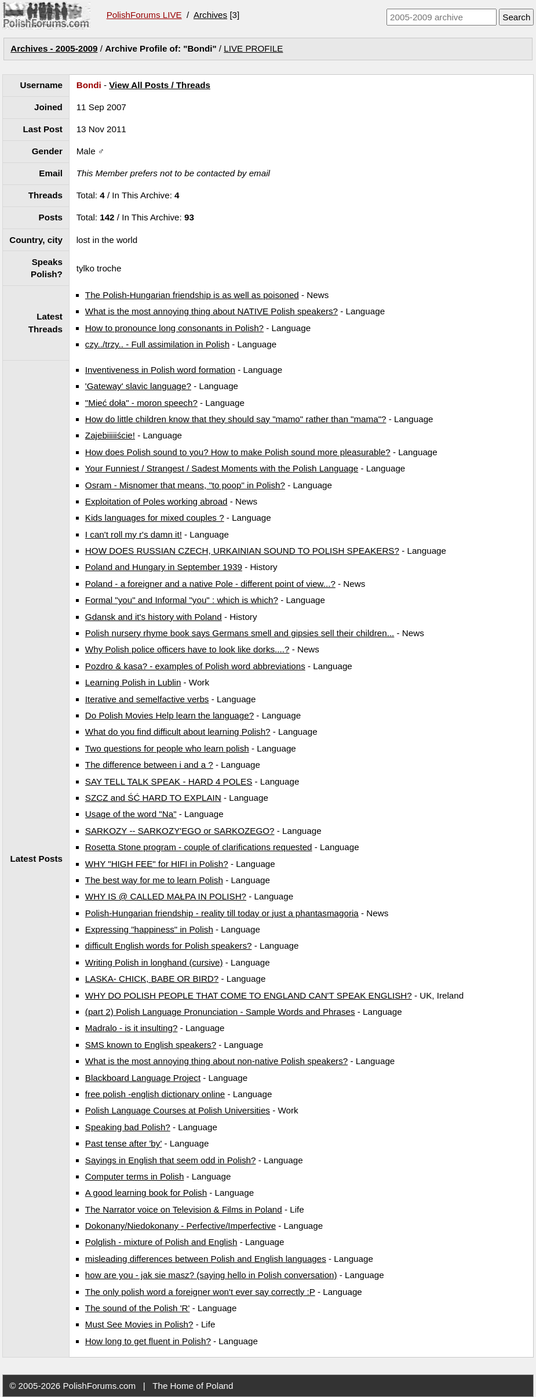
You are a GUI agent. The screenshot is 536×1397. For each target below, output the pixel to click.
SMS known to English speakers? (150, 1045)
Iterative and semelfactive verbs (147, 699)
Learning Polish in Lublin (133, 682)
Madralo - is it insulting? (131, 1028)
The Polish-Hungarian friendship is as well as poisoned (192, 295)
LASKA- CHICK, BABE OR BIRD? (151, 979)
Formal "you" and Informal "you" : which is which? (181, 600)
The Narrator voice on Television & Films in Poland (183, 1209)
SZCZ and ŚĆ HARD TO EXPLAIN (153, 798)
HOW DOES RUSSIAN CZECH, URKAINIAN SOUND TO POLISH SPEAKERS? (242, 551)
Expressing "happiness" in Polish (149, 929)
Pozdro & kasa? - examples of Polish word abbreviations (195, 666)
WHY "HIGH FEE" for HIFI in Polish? (156, 864)
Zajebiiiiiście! (110, 435)
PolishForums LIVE (144, 15)
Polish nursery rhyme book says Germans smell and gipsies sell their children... (239, 633)
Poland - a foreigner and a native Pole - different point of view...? (210, 584)
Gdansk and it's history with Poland (153, 617)
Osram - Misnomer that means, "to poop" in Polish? (185, 485)
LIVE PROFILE (253, 48)
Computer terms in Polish (134, 1176)
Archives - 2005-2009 (53, 48)
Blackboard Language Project (142, 1078)
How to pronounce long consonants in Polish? (174, 328)
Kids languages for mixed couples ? (154, 517)
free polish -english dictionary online (155, 1094)
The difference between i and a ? (149, 765)
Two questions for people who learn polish (167, 748)
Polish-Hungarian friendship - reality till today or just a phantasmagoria (222, 913)
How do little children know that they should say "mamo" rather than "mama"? (235, 419)
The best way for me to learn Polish (154, 880)
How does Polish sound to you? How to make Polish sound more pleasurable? (238, 452)
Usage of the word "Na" (131, 814)
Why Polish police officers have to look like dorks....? (187, 649)
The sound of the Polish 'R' (137, 1308)
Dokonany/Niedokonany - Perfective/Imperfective (180, 1226)
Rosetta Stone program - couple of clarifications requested (198, 847)
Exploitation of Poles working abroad (156, 501)
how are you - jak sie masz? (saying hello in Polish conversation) (211, 1275)
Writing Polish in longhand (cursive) (154, 962)
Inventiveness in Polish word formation (160, 370)
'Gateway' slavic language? (138, 386)
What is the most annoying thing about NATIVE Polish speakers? (211, 311)
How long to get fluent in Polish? (148, 1341)
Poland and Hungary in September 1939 (163, 567)
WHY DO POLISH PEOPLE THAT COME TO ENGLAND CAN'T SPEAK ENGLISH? (248, 995)
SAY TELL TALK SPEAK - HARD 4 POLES (168, 781)
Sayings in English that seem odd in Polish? (170, 1160)
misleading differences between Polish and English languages (205, 1259)
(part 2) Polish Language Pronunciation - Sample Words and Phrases (220, 1012)
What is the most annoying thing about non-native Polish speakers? (216, 1061)
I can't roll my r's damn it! (133, 534)
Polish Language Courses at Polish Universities (177, 1110)
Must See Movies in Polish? (139, 1324)
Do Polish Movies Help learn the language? (169, 715)
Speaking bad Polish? (127, 1127)
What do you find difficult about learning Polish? (178, 731)
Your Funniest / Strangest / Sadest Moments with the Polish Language (221, 468)
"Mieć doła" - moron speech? (141, 403)
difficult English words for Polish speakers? (168, 945)
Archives (210, 15)
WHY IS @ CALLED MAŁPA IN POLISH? (165, 896)
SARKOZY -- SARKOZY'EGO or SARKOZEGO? (180, 831)
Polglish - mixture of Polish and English (161, 1242)
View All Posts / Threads (159, 85)
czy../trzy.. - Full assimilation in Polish (157, 344)
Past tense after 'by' (123, 1143)
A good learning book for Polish (146, 1193)
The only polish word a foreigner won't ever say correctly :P (200, 1292)
